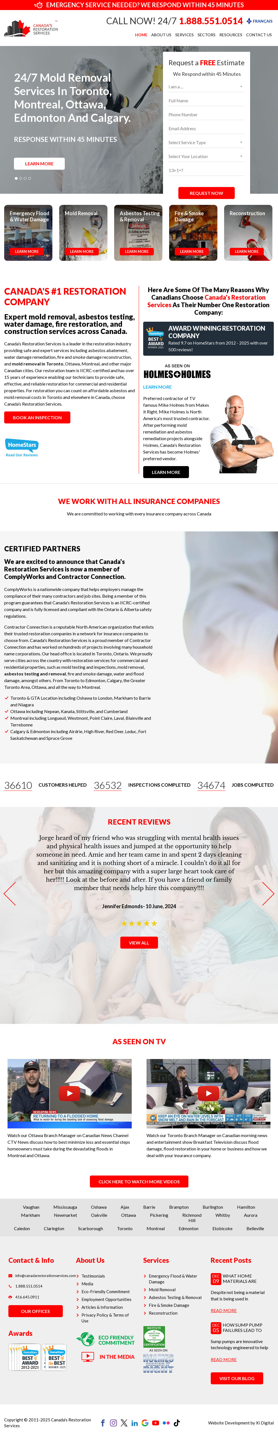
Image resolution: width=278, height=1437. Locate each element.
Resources (230, 34)
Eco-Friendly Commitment (106, 1291)
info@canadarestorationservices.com (38, 1275)
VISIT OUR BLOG (237, 1378)
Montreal (156, 1228)
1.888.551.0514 (211, 20)
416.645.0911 (23, 1297)
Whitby (222, 1215)
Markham (30, 1215)
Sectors (206, 34)
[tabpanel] (139, 120)
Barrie (149, 1207)
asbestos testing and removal (35, 673)
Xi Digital (265, 1422)
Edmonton (188, 1228)
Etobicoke (222, 1228)
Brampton (179, 1207)
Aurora (250, 1215)
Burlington (213, 1207)
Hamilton (246, 1207)
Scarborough (90, 1228)
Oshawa (99, 1207)
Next (262, 893)
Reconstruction (163, 1312)
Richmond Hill (192, 1217)
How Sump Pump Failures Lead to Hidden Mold (242, 1330)
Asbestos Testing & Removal (175, 1297)
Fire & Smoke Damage (169, 1305)
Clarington (54, 1228)
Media (87, 1283)
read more (224, 1310)
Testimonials (93, 1275)
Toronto (125, 1228)
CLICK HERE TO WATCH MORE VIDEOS (139, 1181)
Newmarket (65, 1215)
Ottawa (128, 1215)
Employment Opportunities (106, 1299)
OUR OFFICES (35, 1311)
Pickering (159, 1215)
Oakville (99, 1215)
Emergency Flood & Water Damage (173, 1278)
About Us (161, 34)
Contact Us (259, 34)
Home (141, 34)
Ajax (125, 1207)
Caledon (22, 1228)
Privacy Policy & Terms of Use (105, 1317)
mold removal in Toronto (37, 363)
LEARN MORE (39, 163)
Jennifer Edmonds (122, 906)
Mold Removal (162, 1289)
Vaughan (31, 1207)
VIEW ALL (139, 942)
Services (184, 34)
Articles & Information (102, 1307)
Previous (15, 893)
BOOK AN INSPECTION (37, 417)
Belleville (255, 1228)
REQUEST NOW (206, 193)
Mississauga (65, 1207)
